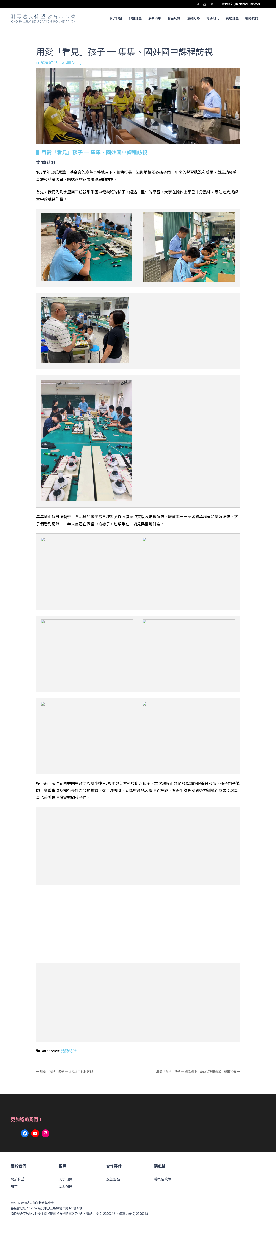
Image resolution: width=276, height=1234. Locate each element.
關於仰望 (115, 18)
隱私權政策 (162, 1179)
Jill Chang (73, 63)
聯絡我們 (251, 18)
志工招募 (65, 1186)
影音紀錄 (174, 18)
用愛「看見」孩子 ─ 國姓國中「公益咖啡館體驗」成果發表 (196, 1071)
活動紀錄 (193, 18)
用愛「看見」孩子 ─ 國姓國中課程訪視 (66, 1071)
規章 (14, 1186)
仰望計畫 (135, 18)
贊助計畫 (232, 18)
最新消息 (154, 18)
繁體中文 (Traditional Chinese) (241, 4)
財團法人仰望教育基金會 (37, 1203)
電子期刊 (212, 18)
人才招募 (65, 1179)
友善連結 (113, 1179)
